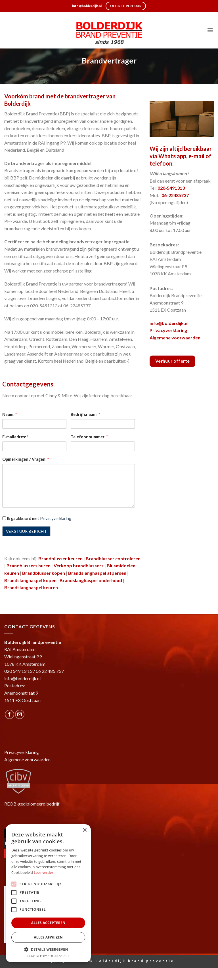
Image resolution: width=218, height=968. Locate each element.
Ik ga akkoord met (36, 518)
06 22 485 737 (50, 671)
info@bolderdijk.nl (169, 323)
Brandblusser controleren (113, 558)
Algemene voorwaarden (175, 337)
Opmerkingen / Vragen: (25, 459)
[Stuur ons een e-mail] (19, 714)
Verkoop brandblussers (79, 565)
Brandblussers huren (29, 565)
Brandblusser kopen (43, 573)
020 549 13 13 (18, 671)
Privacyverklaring (55, 518)
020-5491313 (171, 188)
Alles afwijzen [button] (48, 937)
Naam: (9, 414)
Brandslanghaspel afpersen (97, 573)
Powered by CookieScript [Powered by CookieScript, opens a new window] (48, 956)
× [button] (84, 830)
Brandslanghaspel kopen (30, 580)
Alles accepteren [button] (48, 922)
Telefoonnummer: (89, 436)
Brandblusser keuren (60, 558)
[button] (48, 949)
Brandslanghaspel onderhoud (91, 580)
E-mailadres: (15, 436)
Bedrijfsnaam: (85, 414)
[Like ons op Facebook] (9, 714)
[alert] (48, 893)
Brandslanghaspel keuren (31, 587)
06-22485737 (175, 195)
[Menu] (210, 30)
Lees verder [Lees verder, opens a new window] (43, 872)
